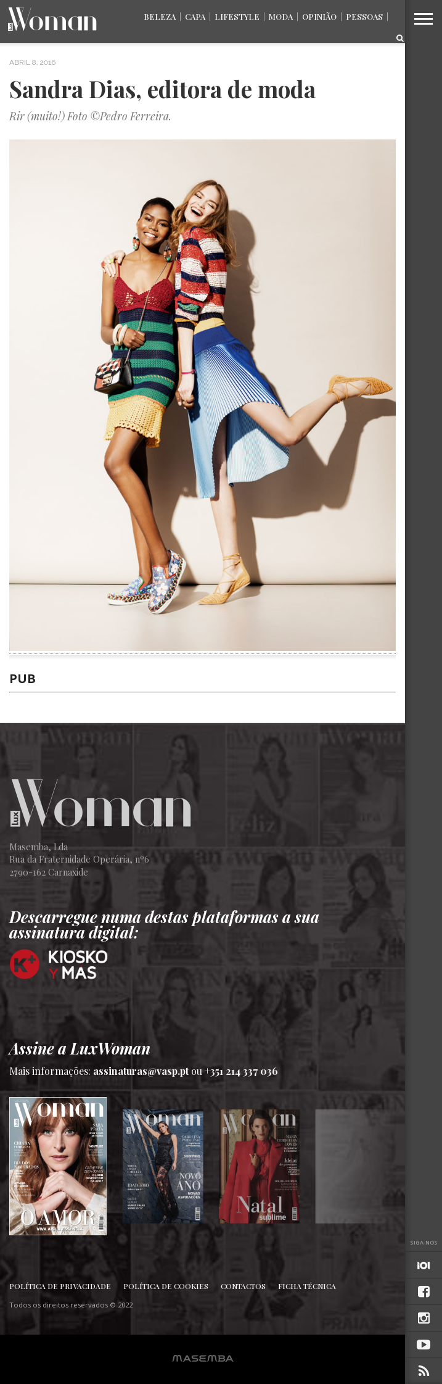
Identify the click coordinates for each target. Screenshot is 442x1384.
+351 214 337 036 (241, 1070)
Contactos (243, 1286)
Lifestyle (237, 16)
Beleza (160, 16)
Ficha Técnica (307, 1286)
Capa (195, 16)
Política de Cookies (165, 1286)
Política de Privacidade (60, 1286)
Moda (281, 16)
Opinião (319, 16)
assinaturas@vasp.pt (141, 1070)
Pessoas (364, 16)
